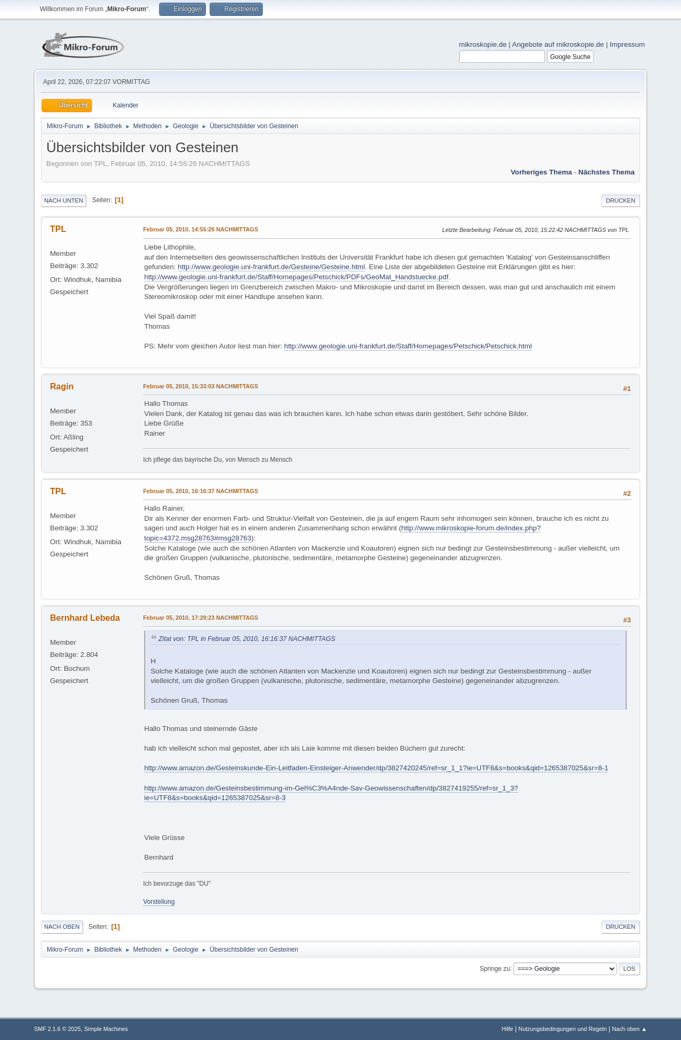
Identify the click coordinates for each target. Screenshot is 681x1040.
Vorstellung (159, 901)
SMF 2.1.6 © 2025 (57, 1029)
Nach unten (63, 200)
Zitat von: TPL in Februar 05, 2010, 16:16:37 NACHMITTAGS (247, 639)
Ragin (61, 386)
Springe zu (494, 968)
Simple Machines (106, 1029)
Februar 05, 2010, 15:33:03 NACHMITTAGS (200, 386)
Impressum (627, 44)
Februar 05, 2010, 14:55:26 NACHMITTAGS (200, 229)
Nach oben (62, 926)
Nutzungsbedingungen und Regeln (562, 1029)
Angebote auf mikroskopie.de (558, 44)
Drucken (620, 200)
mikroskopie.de (483, 44)
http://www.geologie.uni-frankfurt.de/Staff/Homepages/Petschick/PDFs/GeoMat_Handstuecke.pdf (296, 277)
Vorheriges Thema (541, 172)
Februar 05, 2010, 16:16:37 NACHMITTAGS (200, 491)
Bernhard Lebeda (85, 617)
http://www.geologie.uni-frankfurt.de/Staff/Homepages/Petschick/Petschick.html (408, 346)
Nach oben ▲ (629, 1029)
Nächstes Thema (606, 172)
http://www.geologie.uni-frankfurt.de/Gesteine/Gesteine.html (271, 267)
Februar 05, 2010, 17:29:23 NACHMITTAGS (200, 617)
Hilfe (507, 1029)
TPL (58, 229)
